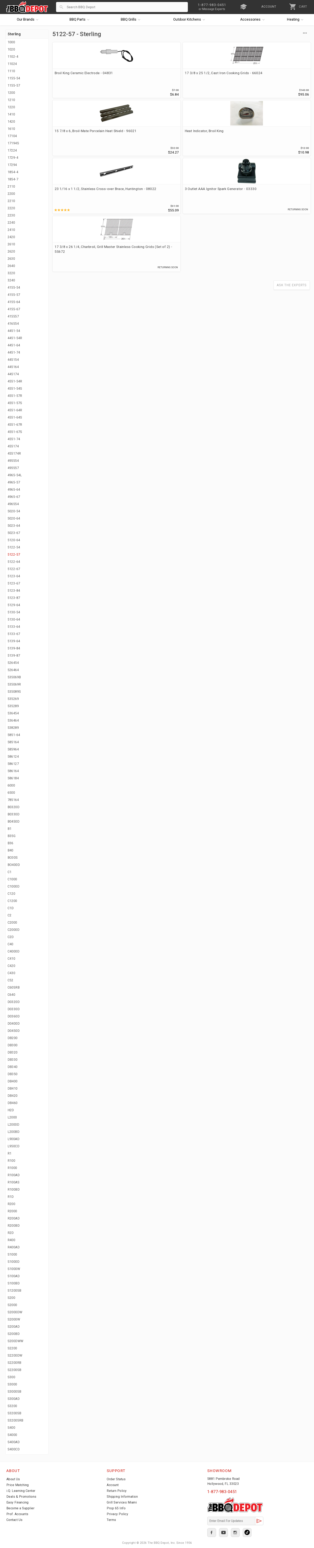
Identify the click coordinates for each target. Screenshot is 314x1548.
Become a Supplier (21, 1508)
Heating (296, 19)
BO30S (13, 857)
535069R (14, 684)
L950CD (13, 1146)
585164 (13, 742)
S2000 (12, 1305)
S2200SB (14, 1370)
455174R (14, 453)
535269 (13, 699)
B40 (10, 850)
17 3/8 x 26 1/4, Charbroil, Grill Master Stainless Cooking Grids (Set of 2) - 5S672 (210, 138)
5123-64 (14, 576)
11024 (12, 64)
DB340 (13, 1067)
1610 (11, 129)
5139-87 (14, 655)
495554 (13, 461)
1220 (11, 107)
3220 (11, 273)
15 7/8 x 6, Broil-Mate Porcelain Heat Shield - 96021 (210, 75)
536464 (13, 720)
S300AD (14, 1399)
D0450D (14, 1031)
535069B (14, 677)
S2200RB (14, 1363)
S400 (11, 1428)
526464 (13, 670)
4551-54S (15, 388)
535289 (13, 706)
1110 (11, 71)
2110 (11, 186)
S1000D (13, 1262)
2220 (11, 208)
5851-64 (14, 735)
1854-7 (13, 179)
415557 (13, 316)
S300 (11, 1377)
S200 (11, 1298)
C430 (11, 973)
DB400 (13, 1081)
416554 (13, 324)
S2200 (12, 1348)
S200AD (14, 1327)
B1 (10, 829)
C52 (10, 980)
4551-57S (15, 403)
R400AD (14, 1247)
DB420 (13, 1096)
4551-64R (15, 410)
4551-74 (14, 439)
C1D (11, 908)
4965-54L (15, 475)
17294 (12, 165)
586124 (13, 756)
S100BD (14, 1283)
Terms (112, 1520)
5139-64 (14, 641)
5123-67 (14, 583)
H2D (11, 1110)
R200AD (14, 1218)
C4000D (13, 951)
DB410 (13, 1088)
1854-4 (13, 172)
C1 (10, 872)
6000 (11, 785)
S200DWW (15, 1341)
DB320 (13, 1052)
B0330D (13, 814)
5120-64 (14, 540)
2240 (11, 222)
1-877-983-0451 (222, 1491)
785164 (13, 800)
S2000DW (15, 1312)
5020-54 (14, 511)
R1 (10, 1153)
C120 (11, 894)
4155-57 (14, 295)
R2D (11, 1233)
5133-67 (14, 634)
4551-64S (15, 417)
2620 (11, 251)
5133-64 (14, 627)
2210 (11, 201)
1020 (11, 49)
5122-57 (14, 554)
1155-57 (14, 85)
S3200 (12, 1406)
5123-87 (14, 598)
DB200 (13, 1038)
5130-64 (14, 619)
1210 (11, 100)
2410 (11, 230)
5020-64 (14, 518)
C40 (10, 944)
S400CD (14, 1449)
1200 (11, 93)
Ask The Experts (292, 173)
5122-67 (14, 569)
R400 (11, 1240)
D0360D (14, 1016)
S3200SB (14, 1413)
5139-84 (14, 648)
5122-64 (14, 562)
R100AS (13, 1182)
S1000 (12, 1254)
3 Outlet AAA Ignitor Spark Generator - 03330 (140, 135)
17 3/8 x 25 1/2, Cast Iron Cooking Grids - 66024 (147, 75)
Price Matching (18, 1485)
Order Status (117, 1479)
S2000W (14, 1319)
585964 (13, 749)
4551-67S (15, 432)
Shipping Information (123, 1496)
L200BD (13, 1132)
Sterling (14, 34)
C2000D (13, 930)
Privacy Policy (118, 1514)
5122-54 (14, 547)
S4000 (12, 1435)
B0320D (13, 807)
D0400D (14, 1023)
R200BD (14, 1225)
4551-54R (15, 381)
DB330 (13, 1060)
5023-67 (14, 533)
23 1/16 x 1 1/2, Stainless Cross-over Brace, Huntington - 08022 (81, 135)
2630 (11, 259)
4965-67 (14, 497)
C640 (11, 995)
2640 (11, 266)
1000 (11, 42)
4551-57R (15, 396)
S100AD (14, 1276)
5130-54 (14, 612)
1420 (11, 121)
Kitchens (190, 19)
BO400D (14, 865)
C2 (10, 915)
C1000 (12, 879)
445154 (13, 360)
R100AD (14, 1175)
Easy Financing (18, 1502)
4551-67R (15, 425)
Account (113, 1485)
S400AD (14, 1442)
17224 (12, 150)
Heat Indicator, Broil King (269, 73)
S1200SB (14, 1290)
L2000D (13, 1124)
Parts (80, 19)
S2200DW (15, 1355)
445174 (13, 374)
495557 (13, 468)
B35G (12, 836)
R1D (11, 1197)
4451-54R (15, 338)
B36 (10, 843)
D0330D (14, 1009)
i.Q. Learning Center (22, 1491)
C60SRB (14, 987)
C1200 (12, 901)
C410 (11, 959)
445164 (13, 367)
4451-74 (14, 352)
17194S (13, 143)
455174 (13, 446)
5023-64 (14, 526)
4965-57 (14, 482)
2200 (11, 194)
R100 (11, 1161)
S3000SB (14, 1391)
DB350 (13, 1074)
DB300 (13, 1045)
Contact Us (15, 1520)
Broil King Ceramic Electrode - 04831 (78, 75)
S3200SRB (15, 1420)
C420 (11, 966)
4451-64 (14, 345)
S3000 (12, 1384)
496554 (13, 504)
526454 (13, 663)
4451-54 (14, 331)
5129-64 (14, 605)
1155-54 (14, 78)
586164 (13, 771)
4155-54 (14, 287)
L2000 (12, 1117)
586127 (13, 764)
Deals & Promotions (22, 1496)
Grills (131, 19)
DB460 (13, 1103)
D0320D (14, 1002)
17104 (12, 136)
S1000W (14, 1269)
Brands (28, 19)
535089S (14, 692)
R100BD (14, 1189)
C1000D (13, 886)
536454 (13, 713)
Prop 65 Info (117, 1508)
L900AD (13, 1139)
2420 (11, 237)
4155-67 (14, 309)
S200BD (14, 1334)
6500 (11, 793)
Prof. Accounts (18, 1514)
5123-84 (14, 591)
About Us (13, 1479)
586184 (13, 778)
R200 (11, 1204)
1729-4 (13, 158)
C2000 (12, 922)
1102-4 (13, 57)
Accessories (253, 19)
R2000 (12, 1211)
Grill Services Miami (122, 1502)
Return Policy (117, 1491)
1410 (11, 114)
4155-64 (14, 302)
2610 (11, 244)
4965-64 (14, 489)
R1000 (12, 1168)
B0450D (13, 821)
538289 (13, 728)
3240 (11, 280)
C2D (11, 937)
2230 (11, 215)
